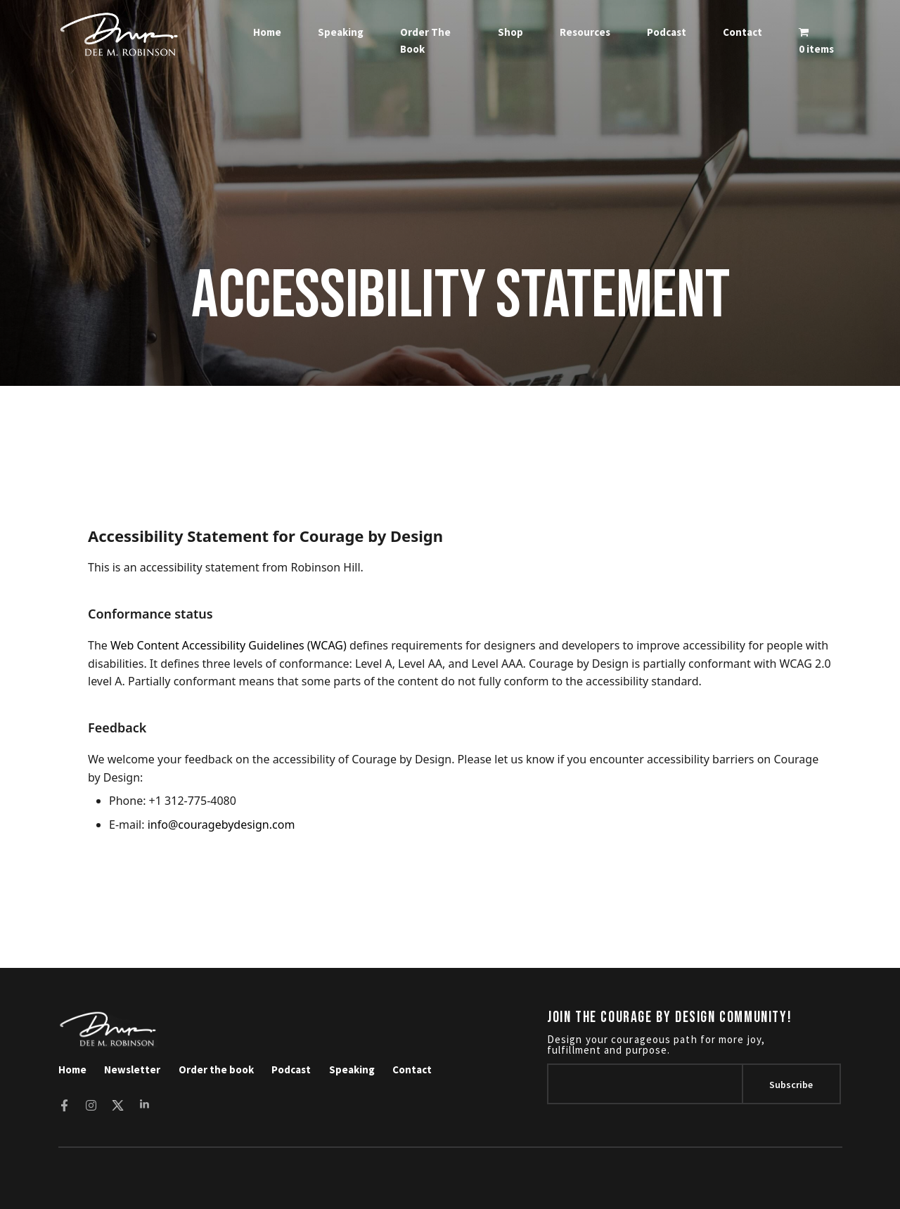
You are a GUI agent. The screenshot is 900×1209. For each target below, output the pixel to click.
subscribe (791, 1084)
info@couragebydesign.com (221, 824)
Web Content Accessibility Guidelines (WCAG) (228, 645)
